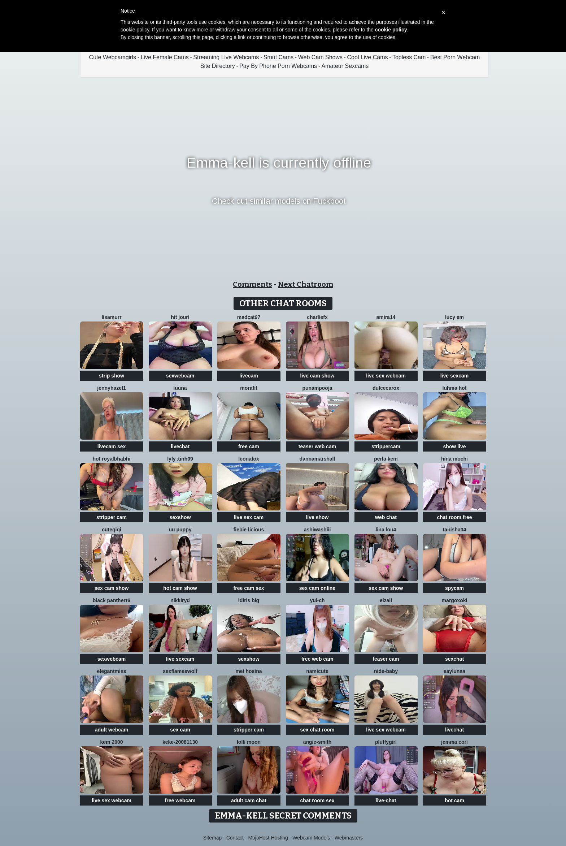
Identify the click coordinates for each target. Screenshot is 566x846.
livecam (248, 376)
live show (317, 517)
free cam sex (249, 588)
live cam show (317, 376)
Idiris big (248, 600)
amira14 (386, 317)
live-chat (386, 800)
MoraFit (248, 388)
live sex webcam (386, 376)
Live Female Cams (164, 57)
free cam (248, 446)
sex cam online (317, 588)
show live (454, 446)
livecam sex (111, 446)
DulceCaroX (386, 388)
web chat (386, 517)
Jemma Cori (454, 742)
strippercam (385, 446)
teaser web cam (317, 446)
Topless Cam (409, 57)
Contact (235, 838)
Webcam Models (311, 838)
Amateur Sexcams (345, 66)
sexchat (454, 659)
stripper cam (111, 517)
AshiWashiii (317, 529)
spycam (454, 588)
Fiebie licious (249, 529)
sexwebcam (180, 376)
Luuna (180, 388)
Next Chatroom (305, 284)
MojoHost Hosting (268, 838)
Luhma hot (455, 388)
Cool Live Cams (367, 57)
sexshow (180, 517)
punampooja (317, 388)
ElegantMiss (111, 671)
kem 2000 (111, 742)
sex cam (180, 730)
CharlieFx (317, 317)
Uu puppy (180, 529)
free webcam (180, 800)
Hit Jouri (180, 317)
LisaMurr (111, 317)
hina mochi (454, 459)
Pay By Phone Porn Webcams (278, 66)
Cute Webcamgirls (112, 57)
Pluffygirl (386, 742)
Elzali (386, 600)
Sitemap (212, 838)
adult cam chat (248, 800)
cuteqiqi (111, 529)
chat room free (454, 517)
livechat (180, 446)
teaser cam (386, 659)
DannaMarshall (317, 459)
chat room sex (317, 800)
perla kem (385, 459)
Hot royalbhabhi (112, 459)
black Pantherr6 (111, 600)
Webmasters (349, 838)
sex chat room (317, 730)
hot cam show (180, 588)
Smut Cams (279, 57)
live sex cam (249, 517)
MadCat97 (249, 317)
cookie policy (391, 30)
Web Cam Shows (320, 57)
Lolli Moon (249, 742)
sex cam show (112, 588)
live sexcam (454, 376)
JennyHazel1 (111, 388)
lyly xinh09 (180, 459)
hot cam (454, 800)
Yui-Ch (317, 600)
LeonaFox (248, 459)
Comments (252, 284)
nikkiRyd (180, 600)
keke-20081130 (180, 742)
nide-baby (386, 671)
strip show (111, 376)
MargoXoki (454, 600)
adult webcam (112, 730)
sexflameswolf (180, 671)
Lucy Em (454, 317)
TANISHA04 (454, 529)
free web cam (317, 659)
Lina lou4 (386, 529)
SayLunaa (454, 671)
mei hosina (248, 671)
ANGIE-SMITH (317, 742)
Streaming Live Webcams (226, 57)
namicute (317, 671)
